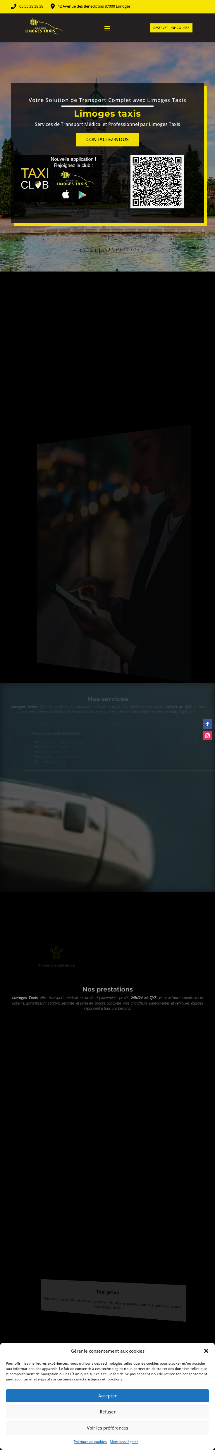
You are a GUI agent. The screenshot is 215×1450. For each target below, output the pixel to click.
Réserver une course (171, 27)
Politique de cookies (90, 1441)
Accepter (107, 1396)
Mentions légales (124, 1441)
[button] (206, 1351)
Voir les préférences (107, 1428)
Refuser (108, 1412)
